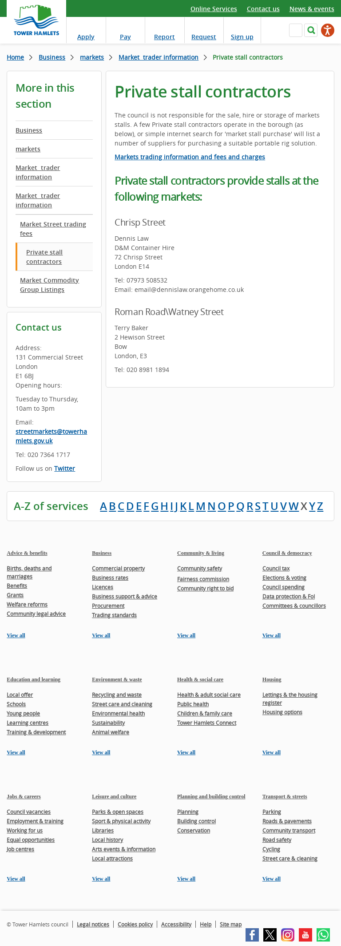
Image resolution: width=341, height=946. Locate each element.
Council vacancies (29, 811)
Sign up (242, 36)
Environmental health (118, 713)
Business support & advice (124, 596)
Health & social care (200, 679)
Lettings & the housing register (289, 698)
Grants (15, 594)
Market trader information (158, 57)
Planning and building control (211, 796)
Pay (125, 36)
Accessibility (176, 924)
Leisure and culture (114, 796)
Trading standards (114, 615)
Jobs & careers (23, 796)
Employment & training (35, 821)
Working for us (25, 830)
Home (15, 57)
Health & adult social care (209, 694)
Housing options (282, 712)
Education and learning (33, 679)
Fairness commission (203, 578)
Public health (193, 703)
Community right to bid (205, 588)
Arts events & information (123, 849)
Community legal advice (36, 613)
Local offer (20, 694)
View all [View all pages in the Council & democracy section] (271, 635)
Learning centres (27, 722)
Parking (271, 811)
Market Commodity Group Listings (49, 285)
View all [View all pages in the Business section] (101, 635)
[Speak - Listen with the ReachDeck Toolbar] (327, 30)
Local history (107, 839)
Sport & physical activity (121, 821)
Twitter (64, 468)
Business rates (110, 577)
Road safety (276, 839)
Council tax (275, 568)
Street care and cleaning (122, 703)
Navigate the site (295, 30)
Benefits (17, 585)
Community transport (288, 830)
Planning (187, 811)
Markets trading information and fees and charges (190, 157)
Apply (86, 36)
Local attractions (112, 858)
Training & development (36, 732)
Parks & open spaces (117, 811)
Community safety (199, 568)
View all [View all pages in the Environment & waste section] (101, 752)
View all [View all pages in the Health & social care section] (186, 752)
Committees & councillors (294, 605)
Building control (196, 821)
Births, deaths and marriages (29, 572)
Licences (102, 586)
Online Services (213, 8)
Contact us (263, 8)
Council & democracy (287, 553)
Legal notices (93, 924)
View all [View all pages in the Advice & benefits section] (16, 635)
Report (164, 36)
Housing (272, 679)
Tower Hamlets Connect (206, 722)
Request (203, 36)
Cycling (271, 849)
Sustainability (108, 722)
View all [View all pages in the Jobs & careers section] (16, 879)
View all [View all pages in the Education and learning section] (16, 752)
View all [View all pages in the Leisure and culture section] (101, 879)
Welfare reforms (27, 604)
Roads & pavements (287, 821)
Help (205, 924)
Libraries (103, 830)
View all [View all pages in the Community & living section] (186, 635)
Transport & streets (284, 796)
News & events (311, 8)
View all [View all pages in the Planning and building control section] (186, 879)
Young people (23, 713)
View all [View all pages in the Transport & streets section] (271, 879)
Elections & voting (284, 577)
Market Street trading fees (53, 229)
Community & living (200, 553)
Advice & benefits (27, 553)
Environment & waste (117, 679)
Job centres (20, 849)
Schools (16, 703)
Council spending (283, 586)
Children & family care (204, 713)
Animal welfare (110, 732)
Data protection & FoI (288, 596)
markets (92, 57)
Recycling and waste (117, 694)
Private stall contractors (44, 257)
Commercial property (118, 568)
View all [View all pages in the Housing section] (271, 752)
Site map (231, 924)
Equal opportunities (31, 839)
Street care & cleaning (289, 858)
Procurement (108, 605)
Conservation (193, 830)
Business (52, 57)
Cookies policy (135, 924)
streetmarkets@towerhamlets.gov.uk (51, 436)
